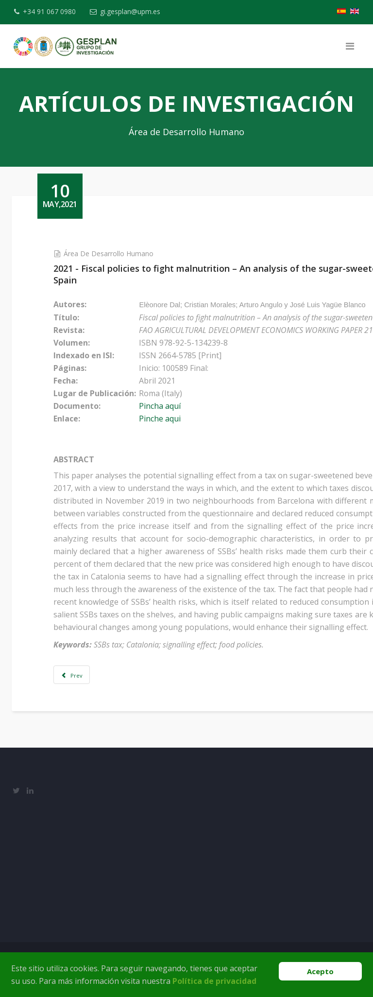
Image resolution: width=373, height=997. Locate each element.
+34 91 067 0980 (50, 11)
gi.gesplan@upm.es (133, 11)
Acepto (320, 971)
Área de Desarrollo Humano (117, 253)
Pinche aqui (168, 418)
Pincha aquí (168, 406)
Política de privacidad (214, 981)
